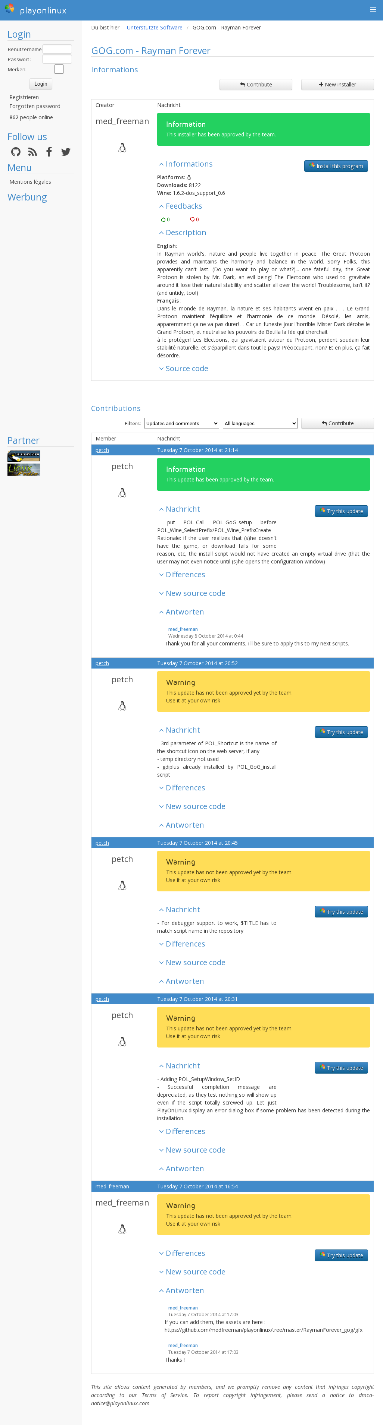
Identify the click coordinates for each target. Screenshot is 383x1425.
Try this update (341, 511)
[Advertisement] (40, 318)
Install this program (336, 166)
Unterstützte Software (155, 27)
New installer (337, 84)
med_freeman (122, 120)
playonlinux (35, 9)
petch (102, 450)
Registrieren (24, 97)
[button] (373, 9)
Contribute (256, 84)
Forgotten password (34, 106)
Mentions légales (30, 181)
